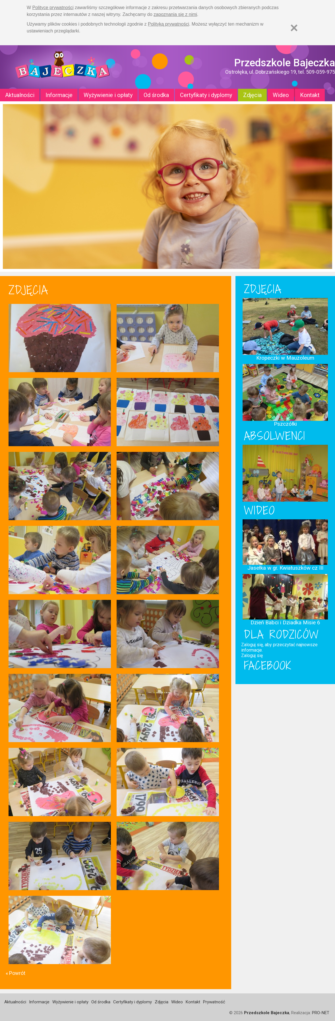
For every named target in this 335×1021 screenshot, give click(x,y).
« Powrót (15, 973)
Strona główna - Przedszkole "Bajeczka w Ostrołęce (62, 67)
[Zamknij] (294, 27)
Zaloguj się (252, 655)
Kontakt (310, 95)
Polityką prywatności (168, 24)
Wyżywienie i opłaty (108, 95)
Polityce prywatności (53, 7)
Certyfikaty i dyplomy (206, 95)
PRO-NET (320, 1012)
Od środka (156, 95)
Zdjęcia (252, 95)
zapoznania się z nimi (175, 14)
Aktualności (19, 95)
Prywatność (214, 1001)
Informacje (59, 95)
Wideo (281, 95)
